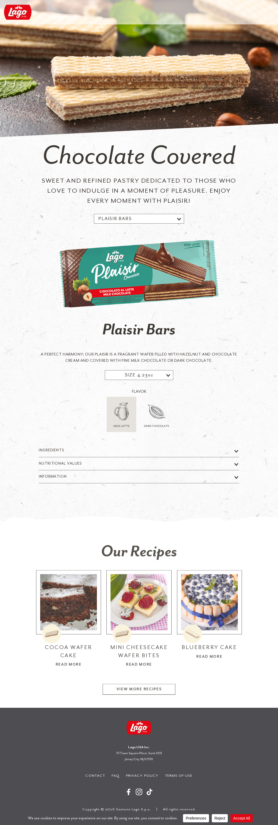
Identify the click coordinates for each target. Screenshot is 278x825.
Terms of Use (179, 775)
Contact (95, 775)
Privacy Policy (142, 775)
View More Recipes (139, 707)
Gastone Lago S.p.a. (17, 12)
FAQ (115, 775)
